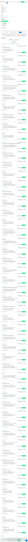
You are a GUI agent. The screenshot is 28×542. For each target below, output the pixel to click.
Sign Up (19, 1)
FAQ (1, 13)
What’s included (19, 52)
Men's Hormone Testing (3, 9)
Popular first (11, 39)
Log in (26, 2)
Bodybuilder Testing (4, 7)
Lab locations (3, 17)
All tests (2, 6)
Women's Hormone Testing (4, 12)
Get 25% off (5, 21)
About (2, 16)
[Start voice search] (7, 2)
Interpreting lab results (3, 19)
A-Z (13, 39)
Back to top (2, 535)
